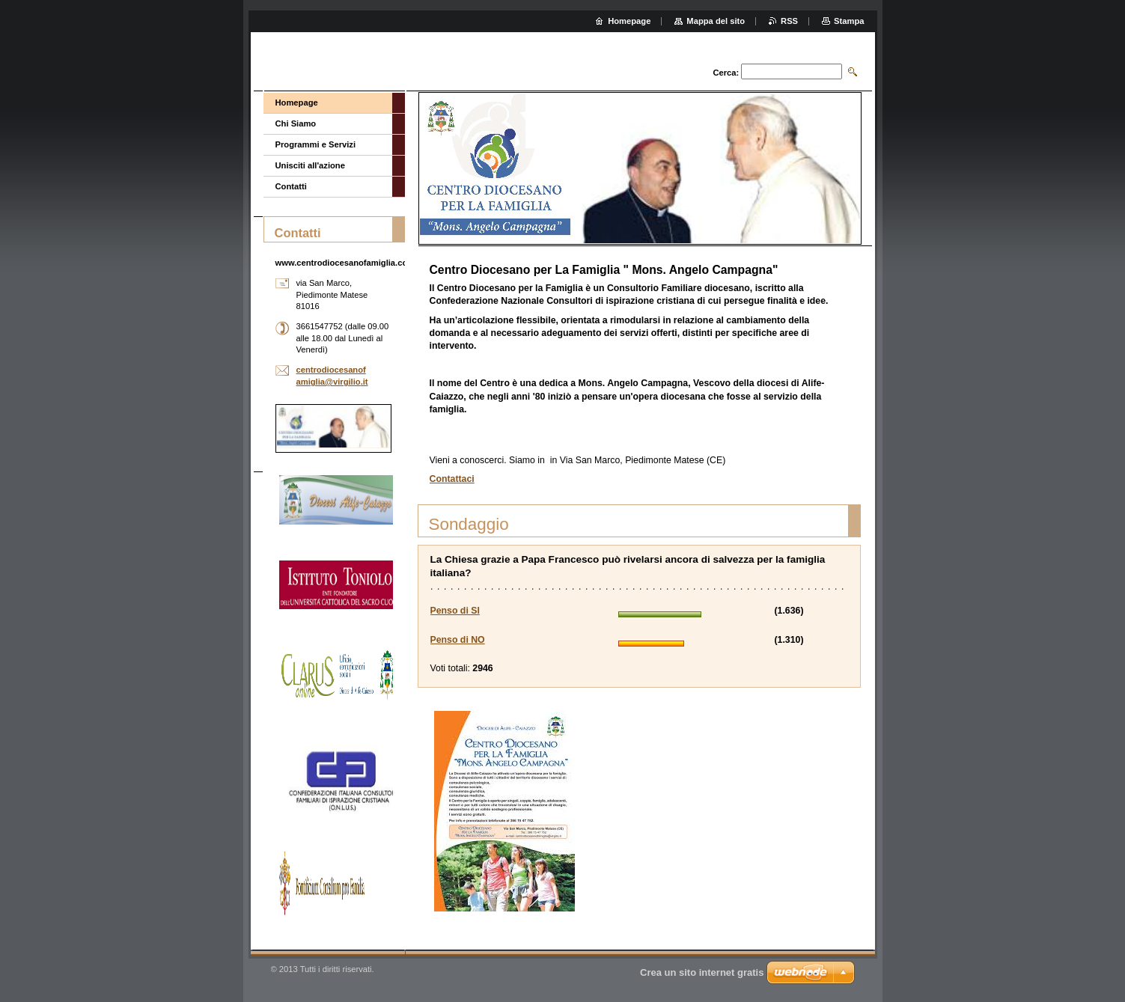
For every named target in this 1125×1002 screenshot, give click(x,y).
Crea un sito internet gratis (701, 972)
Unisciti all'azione (310, 165)
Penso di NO (457, 640)
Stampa (849, 20)
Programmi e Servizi (315, 144)
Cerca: (726, 72)
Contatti (291, 186)
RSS (789, 20)
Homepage (296, 102)
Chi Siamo (296, 123)
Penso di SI (455, 610)
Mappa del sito (715, 20)
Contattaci (452, 479)
